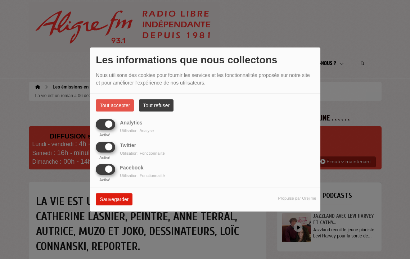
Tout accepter (115, 105)
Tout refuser (156, 105)
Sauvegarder (114, 199)
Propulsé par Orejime (297, 198)
